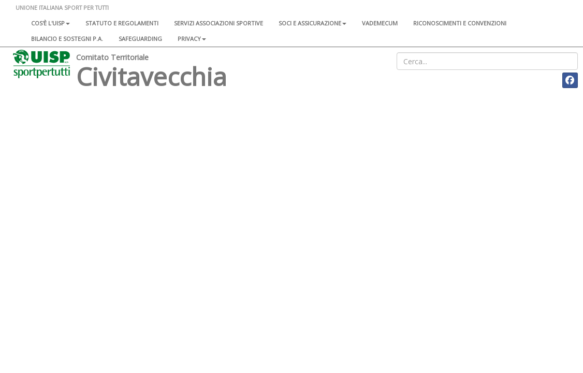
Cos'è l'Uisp (50, 23)
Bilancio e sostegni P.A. (67, 38)
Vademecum (380, 23)
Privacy (192, 38)
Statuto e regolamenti (121, 23)
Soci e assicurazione (312, 23)
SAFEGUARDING (140, 38)
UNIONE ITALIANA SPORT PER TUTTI (62, 7)
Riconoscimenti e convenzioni (459, 23)
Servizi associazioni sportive (218, 23)
